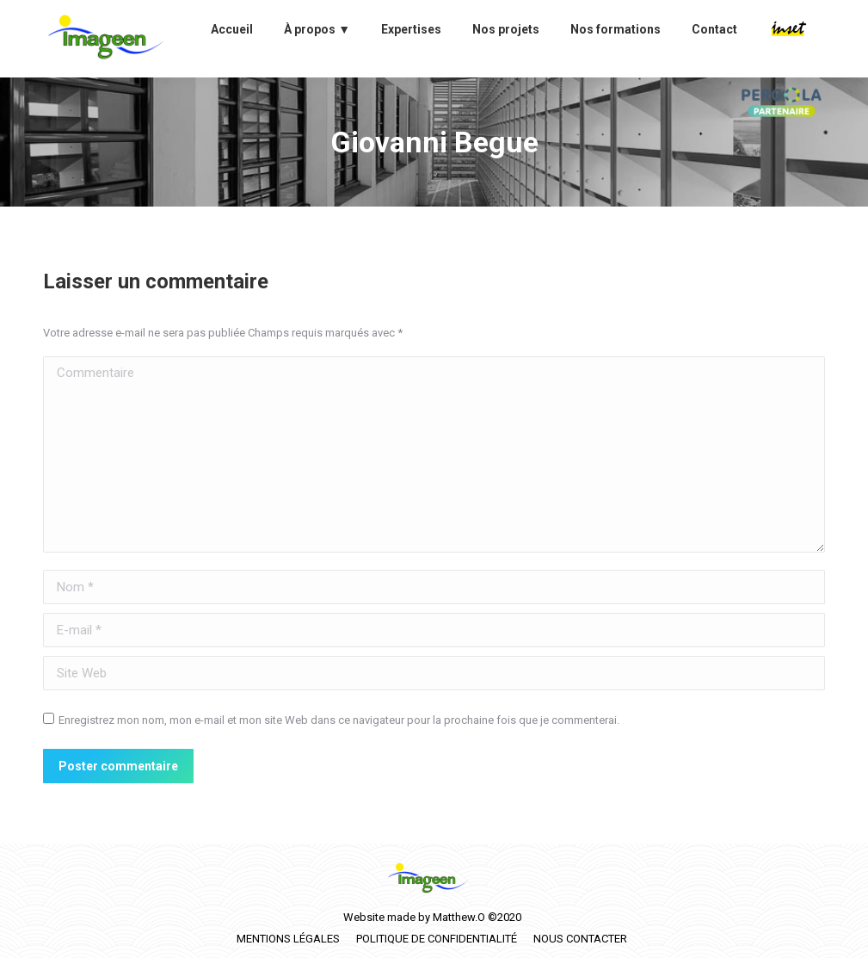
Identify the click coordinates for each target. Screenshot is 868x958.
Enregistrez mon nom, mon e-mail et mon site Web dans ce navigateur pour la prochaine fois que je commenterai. (338, 720)
